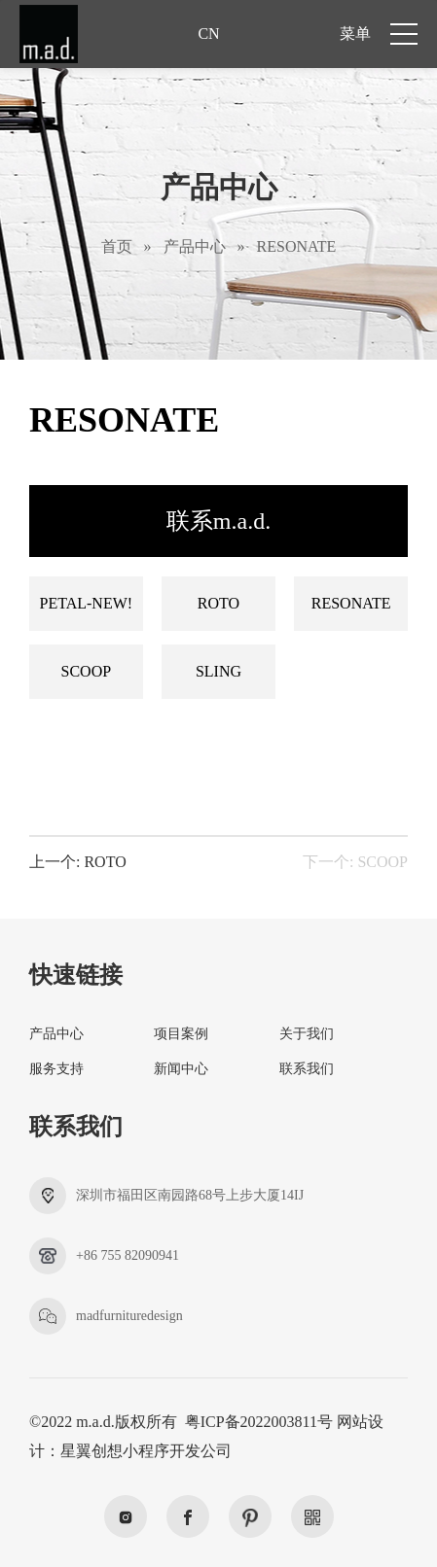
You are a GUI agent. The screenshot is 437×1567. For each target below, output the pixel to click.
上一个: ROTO (78, 862)
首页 (116, 246)
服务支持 (56, 1069)
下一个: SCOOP (355, 862)
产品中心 (195, 246)
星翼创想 (91, 1451)
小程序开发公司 (177, 1451)
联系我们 (306, 1069)
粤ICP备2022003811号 (259, 1421)
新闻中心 (181, 1069)
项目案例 (181, 1034)
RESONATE (297, 246)
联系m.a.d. (218, 521)
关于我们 (306, 1034)
